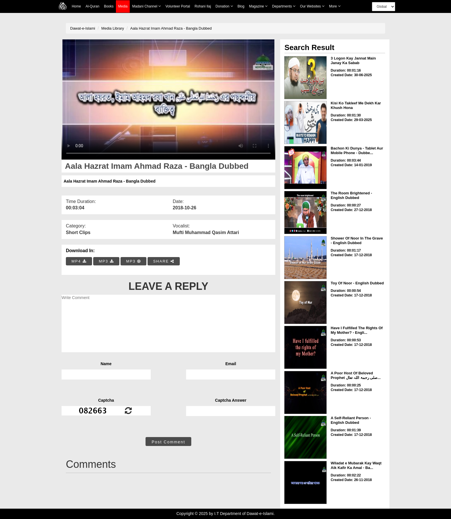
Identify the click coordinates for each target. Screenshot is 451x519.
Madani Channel (146, 6)
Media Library (112, 28)
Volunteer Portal (177, 6)
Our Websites (312, 6)
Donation (224, 6)
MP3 (106, 261)
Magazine (258, 6)
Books (108, 6)
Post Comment (168, 442)
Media (123, 6)
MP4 (79, 261)
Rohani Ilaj (203, 6)
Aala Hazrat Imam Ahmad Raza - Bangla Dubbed (171, 28)
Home (76, 6)
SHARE (163, 261)
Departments (283, 6)
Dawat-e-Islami (82, 28)
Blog (241, 6)
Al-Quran (92, 6)
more (335, 6)
